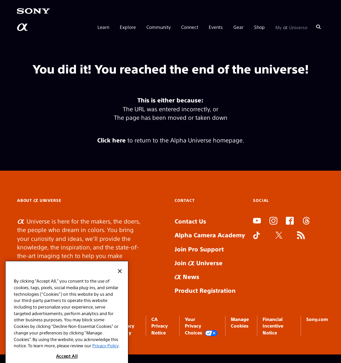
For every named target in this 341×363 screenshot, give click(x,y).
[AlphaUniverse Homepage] (23, 27)
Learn (103, 27)
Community (158, 27)
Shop (259, 27)
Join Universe (199, 263)
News (187, 276)
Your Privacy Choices (201, 326)
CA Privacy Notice (159, 325)
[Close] (120, 278)
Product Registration (205, 290)
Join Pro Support (199, 249)
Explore (128, 27)
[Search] (318, 26)
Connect (189, 27)
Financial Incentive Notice (273, 325)
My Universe (291, 27)
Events (216, 27)
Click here (111, 140)
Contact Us (190, 221)
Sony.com (317, 319)
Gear (238, 27)
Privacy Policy (105, 352)
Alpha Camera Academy (210, 235)
